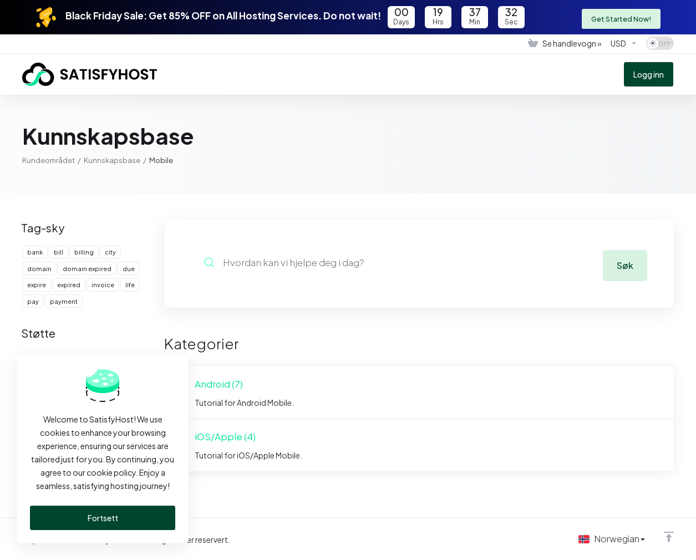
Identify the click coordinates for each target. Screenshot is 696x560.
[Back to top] (669, 536)
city (110, 252)
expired (68, 284)
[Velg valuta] (624, 43)
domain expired (87, 268)
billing (84, 252)
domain (39, 268)
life (130, 284)
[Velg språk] (611, 539)
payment (64, 301)
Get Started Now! (620, 16)
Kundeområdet (48, 160)
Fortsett (103, 518)
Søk (624, 262)
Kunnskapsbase (112, 160)
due (129, 268)
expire (36, 284)
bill (58, 252)
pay (33, 301)
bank (35, 252)
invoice (103, 284)
